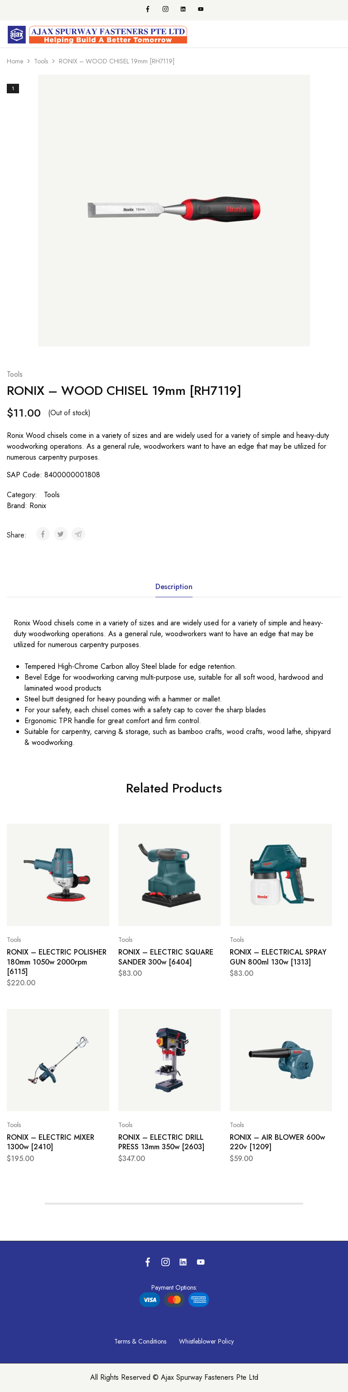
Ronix (37, 505)
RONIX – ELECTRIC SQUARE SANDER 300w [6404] (165, 957)
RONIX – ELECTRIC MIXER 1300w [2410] (50, 1142)
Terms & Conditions (140, 1341)
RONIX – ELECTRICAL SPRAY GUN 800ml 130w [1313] (278, 957)
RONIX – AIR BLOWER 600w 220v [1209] (277, 1142)
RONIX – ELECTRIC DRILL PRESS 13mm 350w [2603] (161, 1142)
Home (15, 61)
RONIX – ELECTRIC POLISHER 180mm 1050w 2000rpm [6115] (56, 962)
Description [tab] (174, 586)
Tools (41, 61)
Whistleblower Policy (206, 1341)
